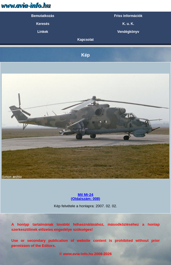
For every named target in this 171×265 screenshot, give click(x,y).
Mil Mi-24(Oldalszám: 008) (85, 197)
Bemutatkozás (42, 16)
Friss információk (128, 16)
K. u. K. (128, 24)
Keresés (42, 24)
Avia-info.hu (35, 5)
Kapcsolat (85, 40)
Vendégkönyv (128, 32)
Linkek (42, 32)
